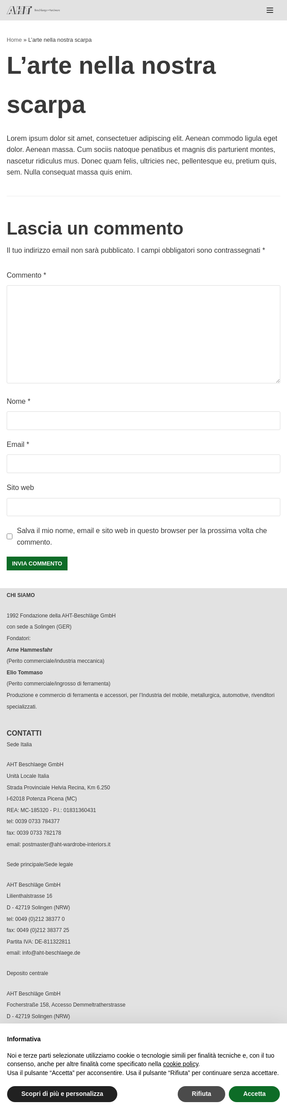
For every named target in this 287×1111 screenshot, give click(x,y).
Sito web (20, 487)
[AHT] (33, 10)
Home (14, 39)
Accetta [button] (254, 1093)
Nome (18, 401)
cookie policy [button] (180, 1063)
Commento (26, 275)
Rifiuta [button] (201, 1093)
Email (18, 444)
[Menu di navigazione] (269, 10)
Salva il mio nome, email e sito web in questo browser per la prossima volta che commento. (142, 536)
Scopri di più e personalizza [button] (62, 1093)
